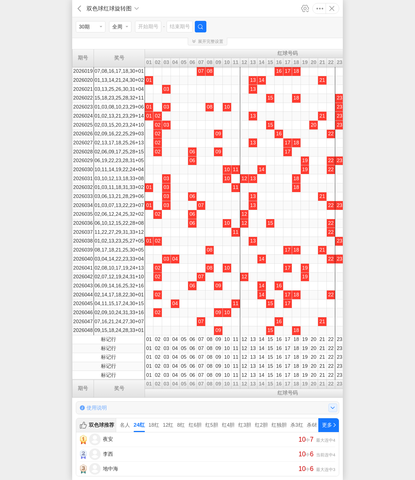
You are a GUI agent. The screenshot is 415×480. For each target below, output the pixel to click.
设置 (305, 8)
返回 (79, 8)
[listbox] (90, 26)
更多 (320, 8)
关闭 (331, 8)
